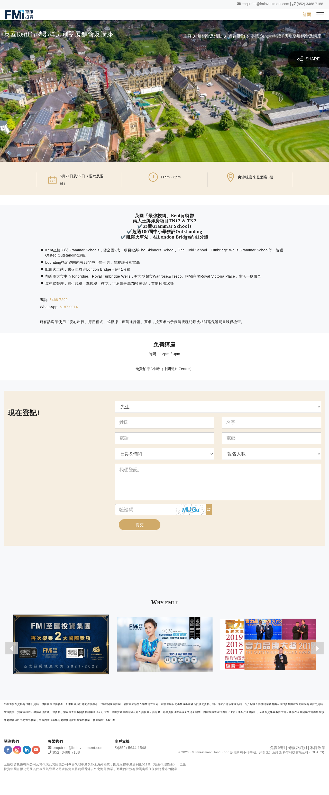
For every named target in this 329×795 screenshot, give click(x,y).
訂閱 (307, 14)
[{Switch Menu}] (320, 14)
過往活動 (237, 36)
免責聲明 (277, 748)
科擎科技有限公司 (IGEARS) (303, 752)
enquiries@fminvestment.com (265, 4)
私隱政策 (317, 748)
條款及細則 (297, 748)
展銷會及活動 (210, 36)
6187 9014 (69, 307)
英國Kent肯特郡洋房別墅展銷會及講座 (286, 36)
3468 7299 (59, 300)
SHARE (308, 59)
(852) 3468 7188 (310, 4)
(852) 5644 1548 (132, 748)
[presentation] (11, 649)
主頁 (187, 36)
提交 (139, 525)
